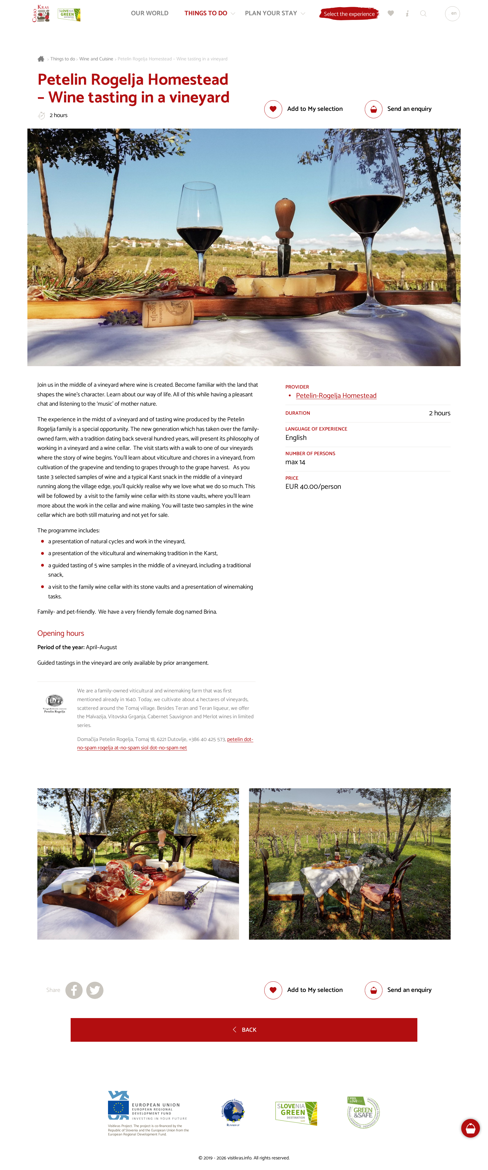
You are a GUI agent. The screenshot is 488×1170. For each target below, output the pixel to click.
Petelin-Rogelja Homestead (336, 396)
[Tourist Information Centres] (404, 17)
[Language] (449, 17)
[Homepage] (44, 17)
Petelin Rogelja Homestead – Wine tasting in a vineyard (173, 59)
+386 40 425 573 (207, 739)
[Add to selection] (303, 109)
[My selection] (388, 17)
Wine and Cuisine (96, 59)
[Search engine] (420, 17)
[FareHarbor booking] (470, 1128)
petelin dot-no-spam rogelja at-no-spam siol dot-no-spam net (165, 743)
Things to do (62, 59)
